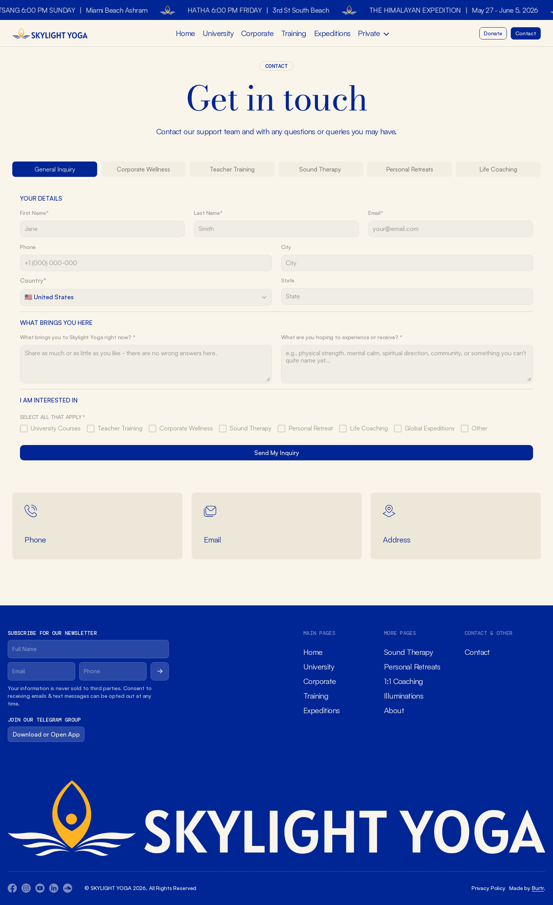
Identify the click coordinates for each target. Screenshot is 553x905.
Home (185, 33)
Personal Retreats (412, 666)
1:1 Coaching (403, 681)
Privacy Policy (488, 888)
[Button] (493, 33)
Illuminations (403, 696)
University (218, 33)
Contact (477, 652)
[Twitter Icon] (53, 888)
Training (293, 33)
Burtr (538, 888)
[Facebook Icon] (12, 888)
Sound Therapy (408, 652)
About (394, 710)
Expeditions (332, 33)
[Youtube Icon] (26, 888)
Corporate (257, 33)
